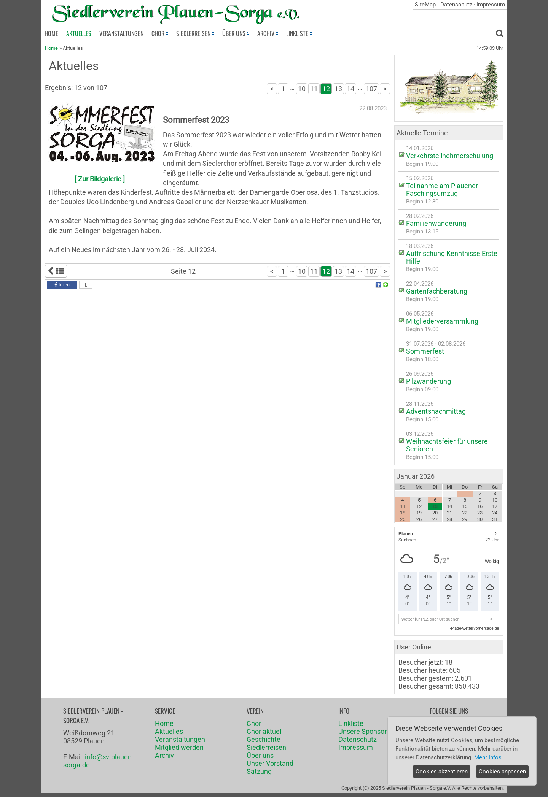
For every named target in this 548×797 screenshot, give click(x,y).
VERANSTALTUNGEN (121, 33)
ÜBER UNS (235, 33)
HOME (51, 33)
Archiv (164, 755)
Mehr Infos (488, 757)
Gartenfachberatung (436, 291)
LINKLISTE (299, 33)
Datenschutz (456, 4)
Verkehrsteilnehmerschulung (449, 156)
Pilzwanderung (428, 381)
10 (302, 89)
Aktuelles (169, 731)
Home (51, 48)
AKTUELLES (78, 33)
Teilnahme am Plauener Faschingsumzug (442, 189)
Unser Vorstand (270, 763)
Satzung (259, 771)
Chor (254, 723)
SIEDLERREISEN (195, 33)
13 (338, 89)
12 (326, 89)
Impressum (490, 4)
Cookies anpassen (502, 771)
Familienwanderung (436, 223)
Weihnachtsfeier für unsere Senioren (447, 445)
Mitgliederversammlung (442, 321)
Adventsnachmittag (436, 411)
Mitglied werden (179, 747)
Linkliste (350, 723)
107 (371, 89)
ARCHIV (267, 33)
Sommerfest (425, 351)
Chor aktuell (265, 731)
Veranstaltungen (180, 739)
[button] (62, 285)
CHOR (159, 33)
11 (314, 89)
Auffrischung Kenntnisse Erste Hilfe (451, 257)
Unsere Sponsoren (366, 731)
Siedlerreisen (266, 747)
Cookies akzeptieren (442, 771)
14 (350, 89)
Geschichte (263, 739)
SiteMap (425, 4)
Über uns (260, 755)
